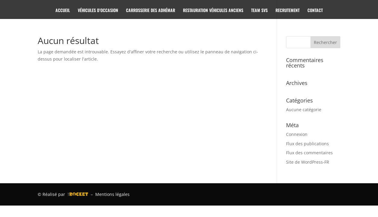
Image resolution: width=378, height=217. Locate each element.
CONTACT (315, 10)
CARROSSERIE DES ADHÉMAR (150, 10)
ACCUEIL (62, 10)
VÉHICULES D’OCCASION (98, 10)
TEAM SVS (259, 10)
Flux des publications (307, 143)
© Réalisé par (63, 194)
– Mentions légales (109, 194)
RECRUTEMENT (288, 10)
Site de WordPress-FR (307, 162)
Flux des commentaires (309, 153)
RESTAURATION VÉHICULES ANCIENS (213, 10)
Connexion (296, 134)
